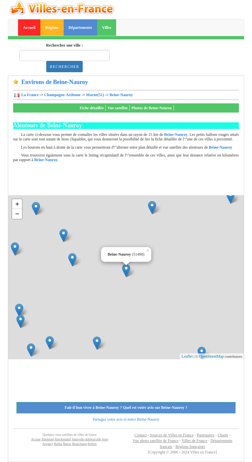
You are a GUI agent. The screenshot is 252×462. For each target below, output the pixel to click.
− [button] (17, 214)
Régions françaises (190, 446)
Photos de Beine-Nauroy (151, 108)
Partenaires (205, 435)
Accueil (29, 27)
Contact (141, 435)
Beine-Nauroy (121, 95)
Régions (52, 27)
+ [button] (17, 204)
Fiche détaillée (92, 108)
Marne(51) (95, 95)
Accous (36, 439)
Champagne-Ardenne (62, 95)
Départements (80, 27)
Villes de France (194, 440)
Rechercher (64, 66)
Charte (223, 435)
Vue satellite (117, 108)
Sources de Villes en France (172, 435)
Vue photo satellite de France (155, 440)
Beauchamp (79, 444)
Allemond (47, 439)
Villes (106, 27)
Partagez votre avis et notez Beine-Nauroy (126, 419)
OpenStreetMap (211, 356)
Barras (67, 444)
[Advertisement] (132, 180)
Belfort (92, 444)
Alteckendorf (62, 439)
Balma (58, 444)
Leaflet (187, 356)
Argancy (47, 444)
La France (29, 95)
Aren (105, 439)
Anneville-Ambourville (86, 439)
